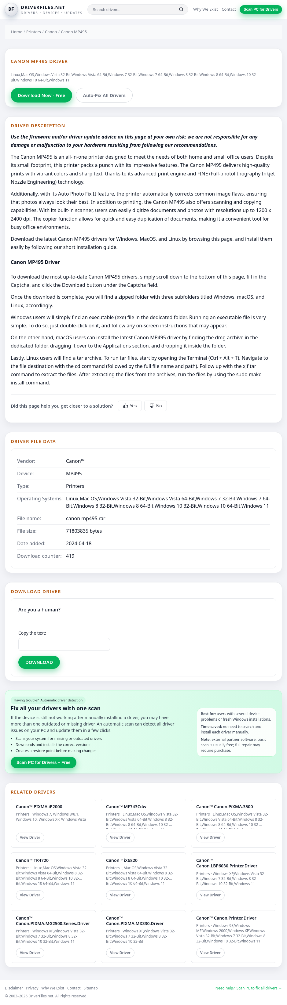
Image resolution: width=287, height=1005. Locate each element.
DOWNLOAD (39, 662)
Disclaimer (14, 988)
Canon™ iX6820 (122, 860)
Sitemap (91, 988)
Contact (229, 9)
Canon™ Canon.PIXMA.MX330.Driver (135, 920)
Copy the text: (32, 633)
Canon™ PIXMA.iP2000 (39, 806)
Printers (33, 31)
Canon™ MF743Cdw (126, 806)
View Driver (30, 837)
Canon (51, 31)
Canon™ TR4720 (32, 860)
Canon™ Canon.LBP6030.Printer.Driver (226, 863)
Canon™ (75, 461)
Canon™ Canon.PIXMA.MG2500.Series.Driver (53, 920)
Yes (130, 405)
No (155, 405)
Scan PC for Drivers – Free (44, 762)
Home (16, 31)
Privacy (32, 988)
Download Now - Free (41, 95)
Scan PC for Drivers (261, 9)
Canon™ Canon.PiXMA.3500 (224, 806)
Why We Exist (205, 9)
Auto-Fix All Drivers (104, 95)
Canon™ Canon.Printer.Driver (226, 918)
